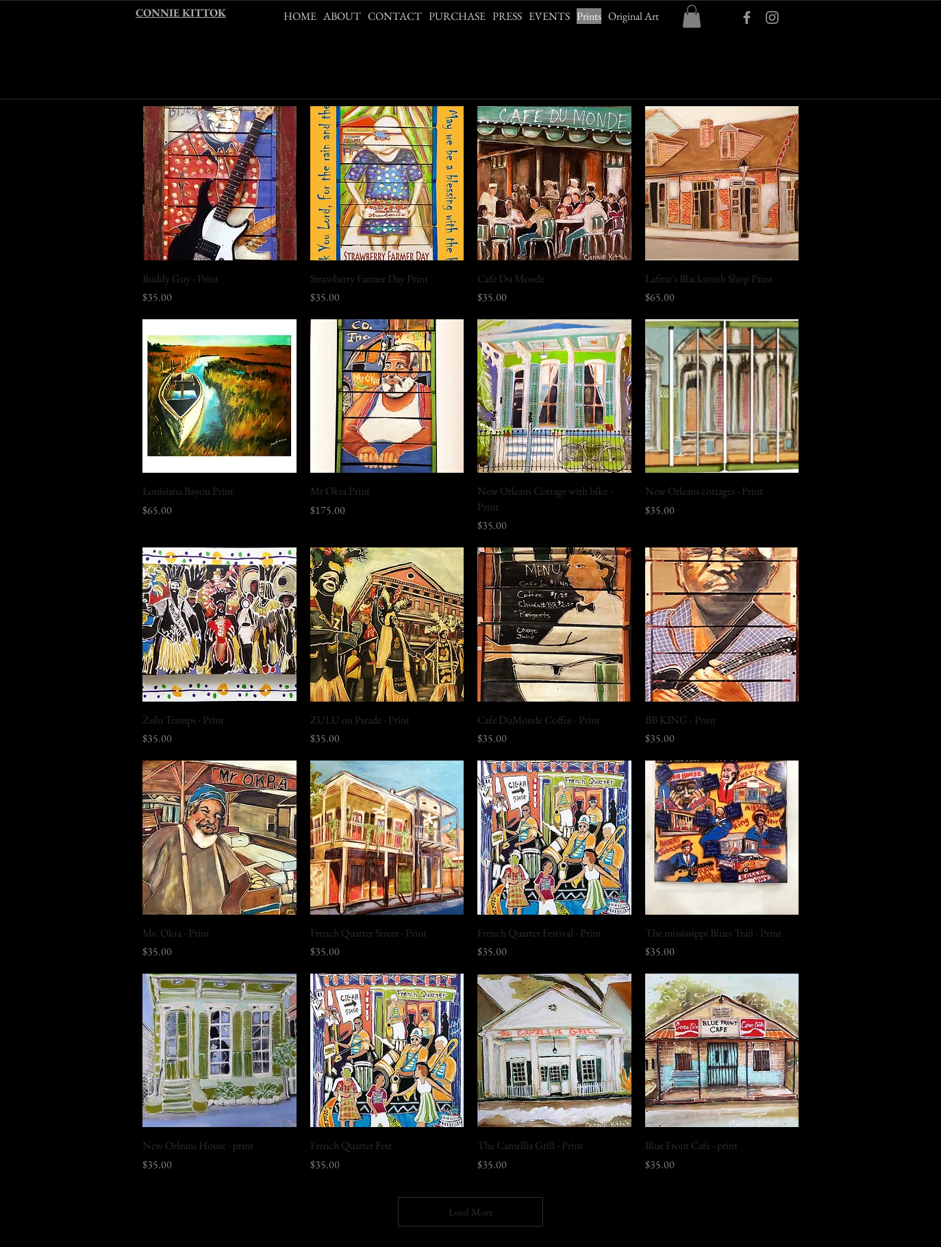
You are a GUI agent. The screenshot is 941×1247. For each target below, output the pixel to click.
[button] (691, 16)
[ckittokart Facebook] (746, 17)
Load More (471, 1211)
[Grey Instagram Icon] (772, 17)
